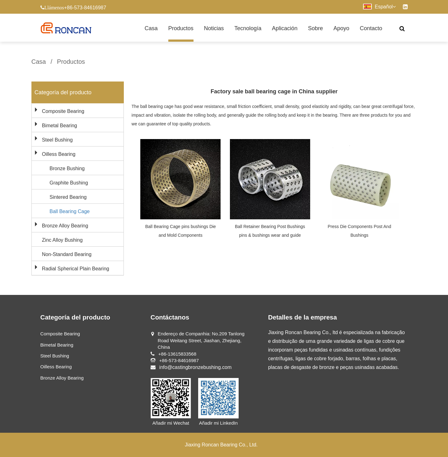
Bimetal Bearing (59, 125)
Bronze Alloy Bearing (65, 225)
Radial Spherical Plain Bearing (75, 268)
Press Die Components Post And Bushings (359, 231)
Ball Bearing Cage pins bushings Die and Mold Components (180, 231)
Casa (151, 28)
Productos (181, 28)
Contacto (371, 28)
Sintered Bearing (67, 197)
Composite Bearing (63, 111)
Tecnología (247, 28)
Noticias (214, 28)
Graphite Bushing (68, 182)
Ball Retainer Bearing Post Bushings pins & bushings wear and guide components (270, 235)
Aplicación (284, 28)
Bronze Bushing (67, 168)
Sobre (315, 28)
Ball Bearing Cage (69, 211)
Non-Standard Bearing (66, 254)
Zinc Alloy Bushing (62, 240)
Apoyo (341, 28)
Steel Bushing (57, 139)
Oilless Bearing (59, 154)
